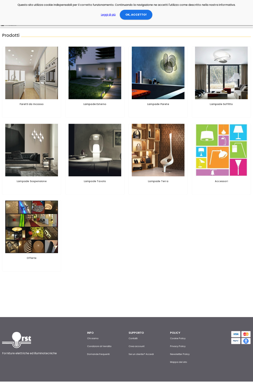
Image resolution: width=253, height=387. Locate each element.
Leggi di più (108, 15)
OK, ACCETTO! (136, 15)
